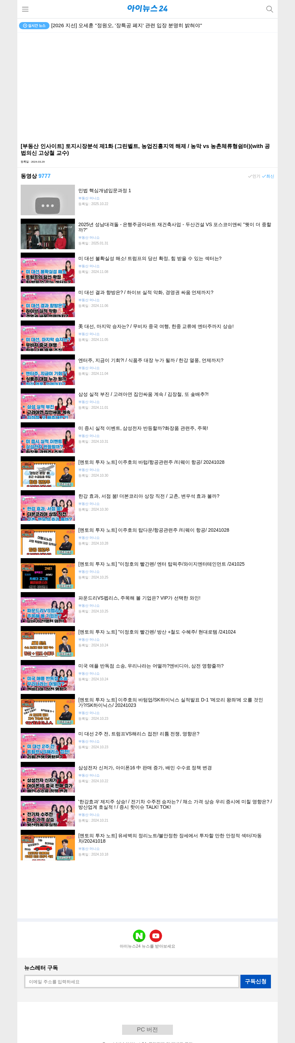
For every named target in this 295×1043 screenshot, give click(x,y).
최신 (270, 176)
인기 (256, 176)
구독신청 (256, 981)
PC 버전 (147, 1029)
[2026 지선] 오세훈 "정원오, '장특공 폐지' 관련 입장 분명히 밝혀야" (126, 25)
